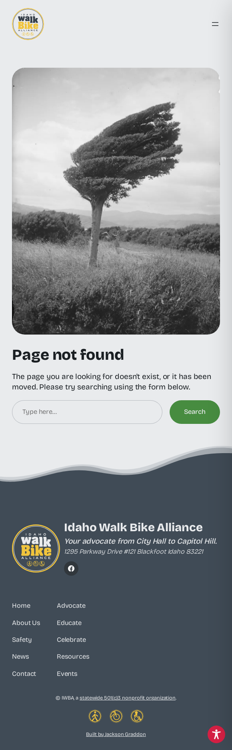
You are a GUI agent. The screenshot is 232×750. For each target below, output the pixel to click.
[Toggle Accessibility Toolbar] (216, 734)
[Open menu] (215, 24)
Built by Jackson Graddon (116, 734)
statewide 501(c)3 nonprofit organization (128, 698)
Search (195, 411)
